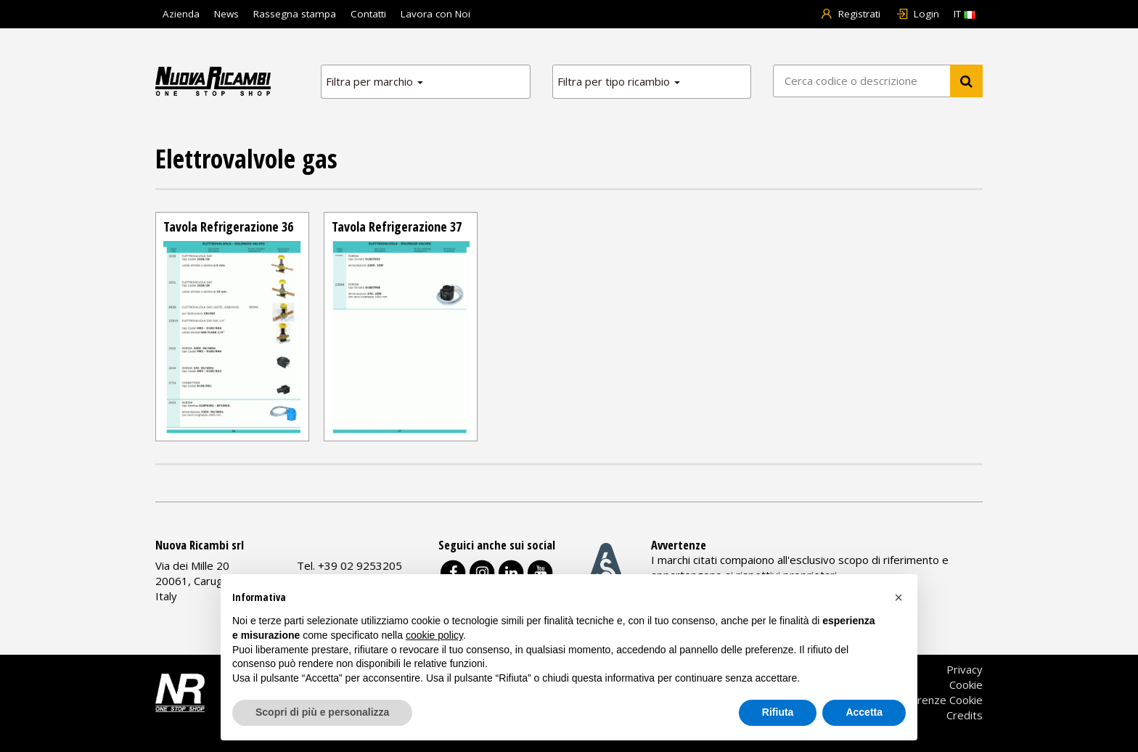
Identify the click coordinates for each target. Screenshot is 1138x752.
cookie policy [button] (434, 635)
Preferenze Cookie (936, 699)
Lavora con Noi (435, 13)
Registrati (850, 13)
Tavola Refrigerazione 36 (228, 226)
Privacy (964, 669)
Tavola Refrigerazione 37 (397, 226)
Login (917, 13)
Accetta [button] (864, 712)
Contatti (368, 13)
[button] (898, 597)
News (226, 13)
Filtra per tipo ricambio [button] (618, 81)
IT (964, 13)
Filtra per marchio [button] (374, 81)
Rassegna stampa (294, 13)
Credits (964, 715)
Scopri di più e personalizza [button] (322, 712)
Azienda (181, 13)
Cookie (966, 684)
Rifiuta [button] (778, 712)
